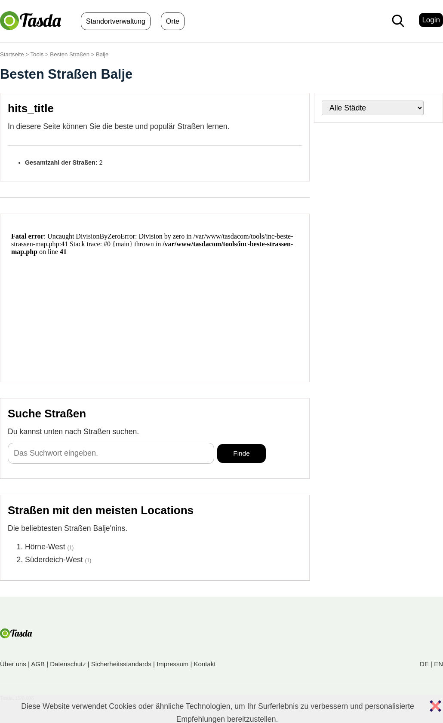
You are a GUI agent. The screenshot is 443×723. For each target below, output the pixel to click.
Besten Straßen (69, 54)
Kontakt (205, 664)
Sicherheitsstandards (121, 664)
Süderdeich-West (54, 559)
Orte (172, 21)
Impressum (172, 664)
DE (424, 664)
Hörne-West (45, 546)
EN (438, 664)
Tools (37, 54)
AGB (38, 664)
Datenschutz (68, 664)
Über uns (13, 664)
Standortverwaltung (115, 21)
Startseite (12, 54)
